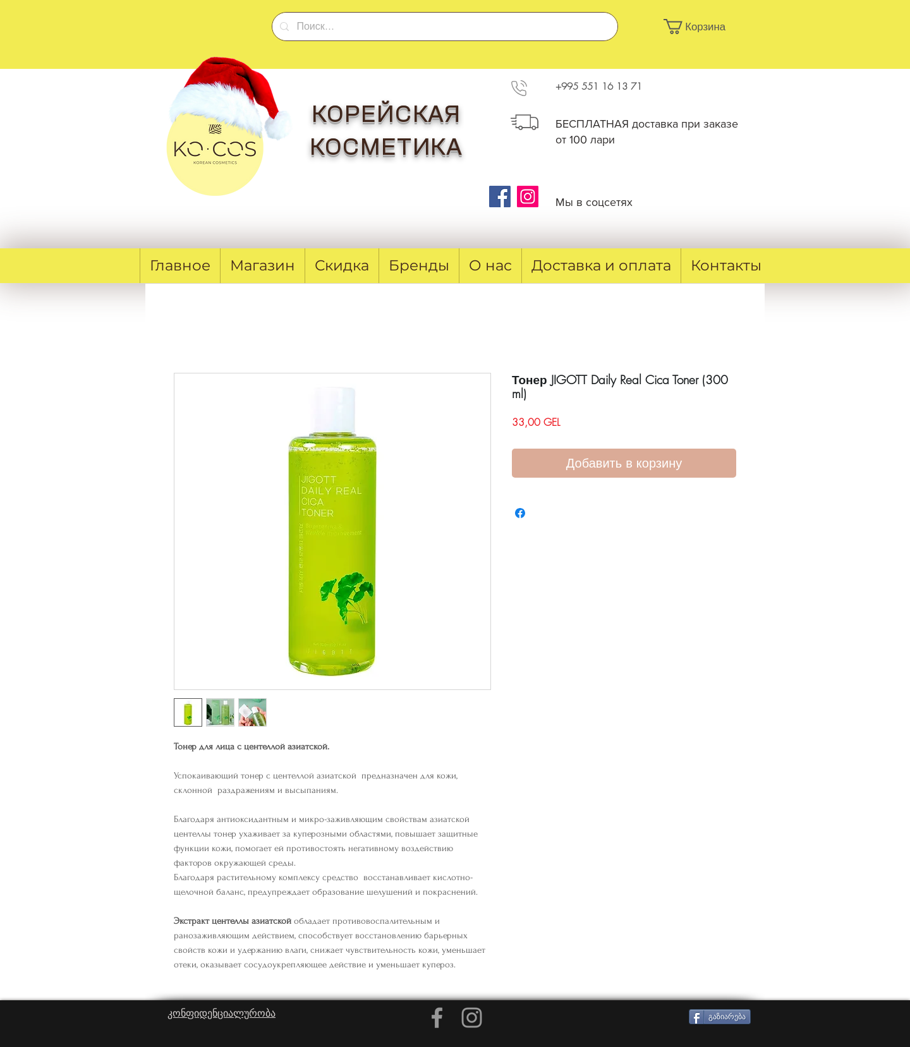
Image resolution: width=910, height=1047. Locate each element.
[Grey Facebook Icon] (437, 1017)
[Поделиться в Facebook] (520, 513)
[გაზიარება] (720, 1016)
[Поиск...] (443, 26)
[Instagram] (527, 196)
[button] (701, 26)
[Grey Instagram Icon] (471, 1017)
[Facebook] (500, 196)
